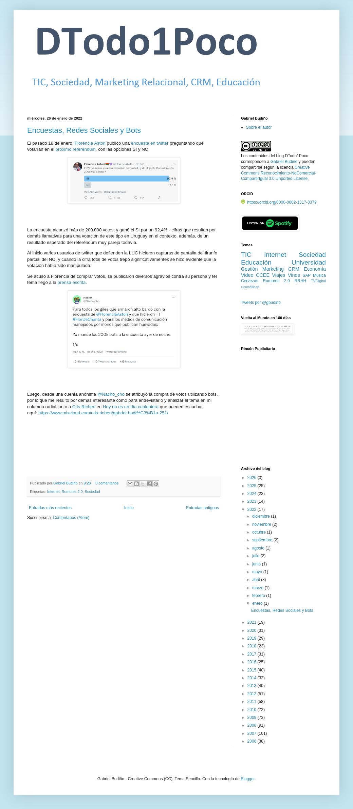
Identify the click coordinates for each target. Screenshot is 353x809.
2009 (252, 717)
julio (256, 556)
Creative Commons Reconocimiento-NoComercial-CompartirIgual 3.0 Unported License (278, 173)
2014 (252, 678)
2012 (252, 693)
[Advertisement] (283, 412)
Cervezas (249, 280)
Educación (256, 262)
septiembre (263, 540)
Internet (53, 492)
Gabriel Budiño (65, 483)
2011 (252, 701)
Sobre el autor (259, 127)
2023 (252, 501)
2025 (252, 485)
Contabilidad (250, 287)
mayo (257, 571)
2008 (252, 725)
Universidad (309, 262)
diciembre (261, 516)
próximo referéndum (76, 149)
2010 (252, 709)
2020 (252, 630)
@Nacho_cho (111, 394)
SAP (306, 275)
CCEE (263, 275)
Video (247, 275)
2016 (252, 662)
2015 (252, 670)
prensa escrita (71, 282)
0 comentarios (106, 483)
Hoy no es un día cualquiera (131, 406)
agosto (258, 548)
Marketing (273, 269)
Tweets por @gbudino (261, 302)
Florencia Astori (90, 143)
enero (258, 603)
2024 (252, 493)
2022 (252, 509)
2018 (252, 646)
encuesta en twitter (150, 143)
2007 (252, 733)
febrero (259, 595)
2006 (252, 741)
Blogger (248, 778)
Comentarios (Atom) (71, 517)
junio (257, 564)
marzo (258, 587)
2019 (252, 638)
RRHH (300, 280)
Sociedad (92, 492)
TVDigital (318, 281)
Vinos (294, 275)
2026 (252, 477)
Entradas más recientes (50, 507)
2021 (252, 622)
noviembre (262, 524)
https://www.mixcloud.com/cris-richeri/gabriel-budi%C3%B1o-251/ (103, 412)
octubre (259, 532)
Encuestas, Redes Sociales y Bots (84, 130)
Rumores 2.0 (72, 492)
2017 (252, 654)
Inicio (129, 507)
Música (319, 275)
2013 (252, 685)
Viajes (278, 275)
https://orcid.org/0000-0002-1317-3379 (279, 202)
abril (256, 579)
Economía (315, 269)
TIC (246, 254)
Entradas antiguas (202, 507)
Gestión (249, 269)
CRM (293, 269)
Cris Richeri (83, 406)
